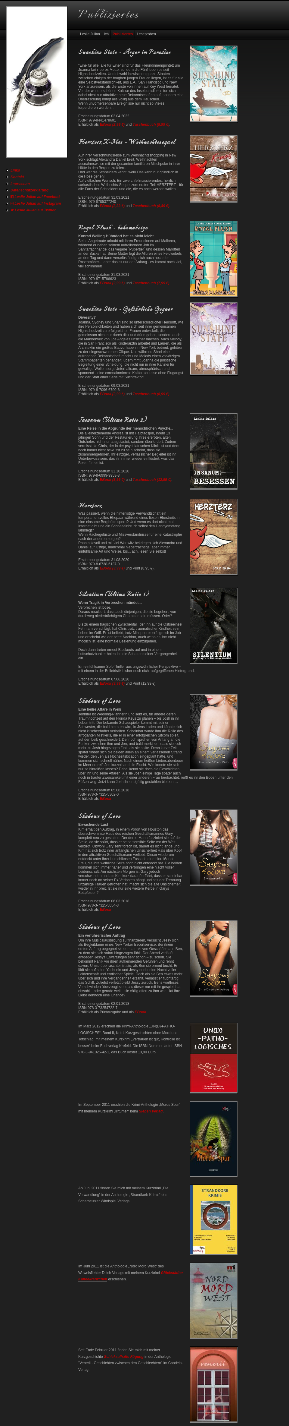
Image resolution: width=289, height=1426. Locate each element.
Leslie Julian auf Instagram (36, 203)
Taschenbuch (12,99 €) (152, 480)
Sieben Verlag (151, 1111)
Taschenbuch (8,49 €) (151, 206)
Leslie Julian (90, 34)
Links (15, 170)
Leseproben (146, 34)
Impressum (20, 183)
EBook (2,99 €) (112, 124)
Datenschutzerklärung (29, 190)
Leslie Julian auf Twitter (33, 210)
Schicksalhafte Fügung (123, 1357)
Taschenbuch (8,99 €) (151, 124)
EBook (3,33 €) (112, 206)
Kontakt (17, 177)
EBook (105, 799)
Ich (106, 34)
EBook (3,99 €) (112, 480)
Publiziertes (123, 34)
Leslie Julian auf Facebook (36, 197)
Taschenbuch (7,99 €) (151, 283)
